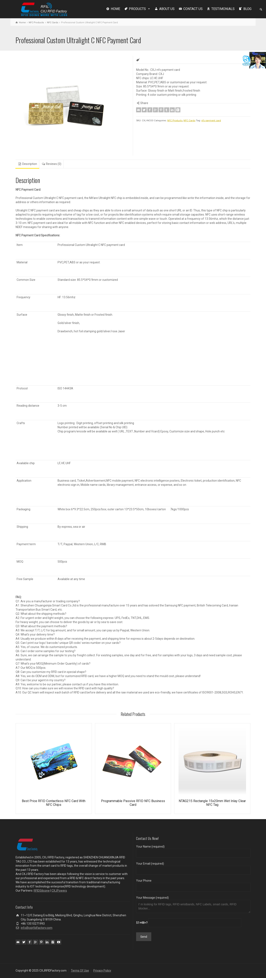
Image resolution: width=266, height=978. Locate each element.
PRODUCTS (137, 9)
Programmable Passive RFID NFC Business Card (133, 803)
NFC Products (36, 22)
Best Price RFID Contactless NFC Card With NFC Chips (53, 803)
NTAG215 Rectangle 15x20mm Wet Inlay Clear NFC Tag (212, 803)
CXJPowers (59, 890)
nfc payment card (211, 120)
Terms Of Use (80, 970)
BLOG (247, 9)
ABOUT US (167, 9)
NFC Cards (52, 22)
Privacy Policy (102, 970)
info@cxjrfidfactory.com (36, 927)
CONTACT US (193, 9)
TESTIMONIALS (223, 9)
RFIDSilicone (42, 890)
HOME (115, 9)
